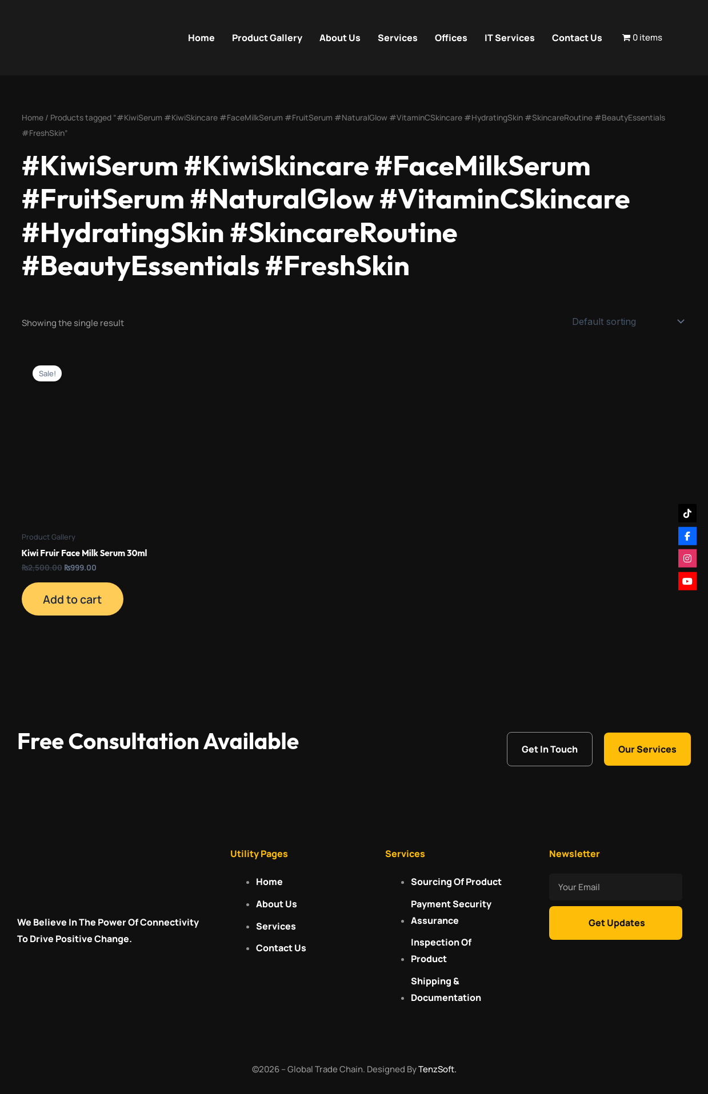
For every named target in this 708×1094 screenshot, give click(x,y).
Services (398, 37)
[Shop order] (627, 321)
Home (201, 37)
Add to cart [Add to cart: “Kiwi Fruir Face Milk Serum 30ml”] (74, 600)
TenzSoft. (437, 1069)
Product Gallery (267, 37)
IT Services (510, 37)
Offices (451, 37)
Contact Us (577, 37)
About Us (340, 37)
